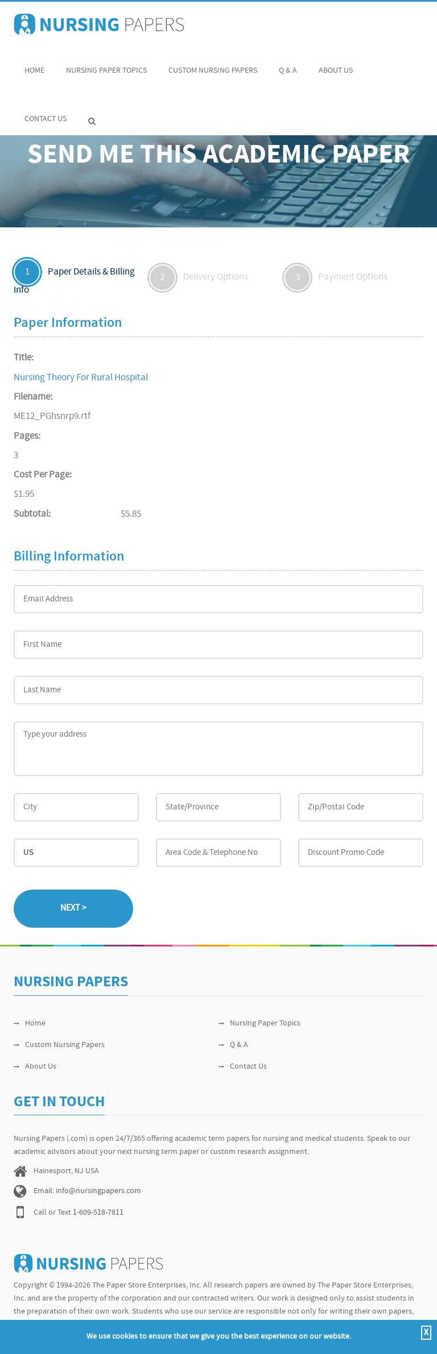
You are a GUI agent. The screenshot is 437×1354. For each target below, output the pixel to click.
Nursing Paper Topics (106, 64)
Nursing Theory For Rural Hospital (81, 378)
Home (34, 64)
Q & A (288, 64)
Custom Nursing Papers (212, 64)
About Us (336, 64)
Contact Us (45, 112)
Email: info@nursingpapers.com (87, 1191)
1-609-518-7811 (98, 1212)
